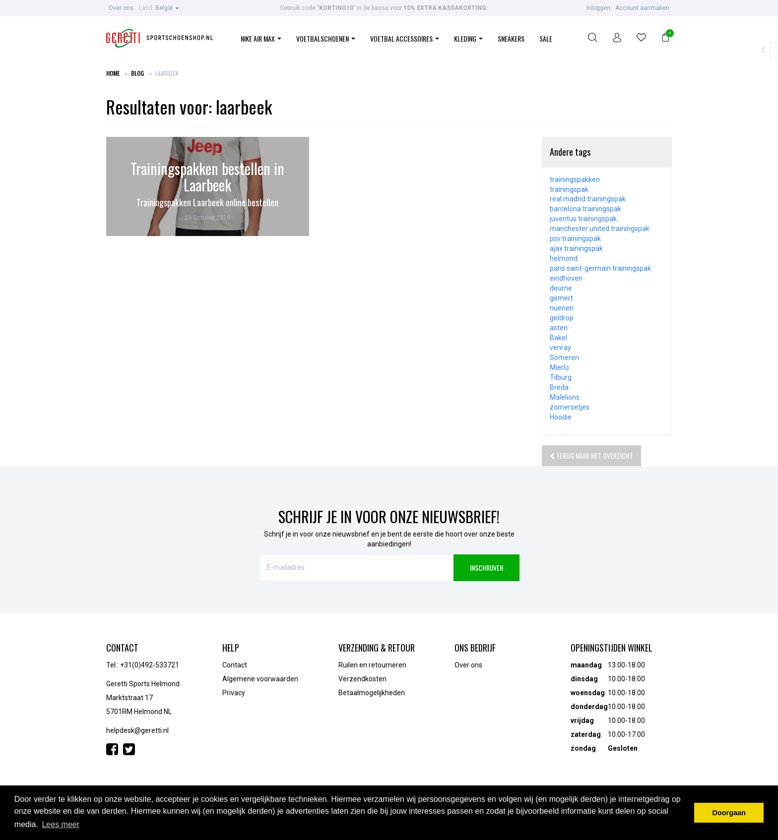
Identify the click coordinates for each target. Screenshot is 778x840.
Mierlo (559, 367)
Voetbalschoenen (325, 38)
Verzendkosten (362, 679)
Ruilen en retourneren (372, 665)
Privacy (233, 693)
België (159, 7)
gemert (561, 298)
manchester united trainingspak (599, 229)
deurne (561, 288)
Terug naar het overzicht (591, 455)
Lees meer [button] (60, 824)
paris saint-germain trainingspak (600, 268)
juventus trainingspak (583, 219)
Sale (545, 38)
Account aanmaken (642, 7)
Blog (137, 73)
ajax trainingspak (576, 248)
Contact (234, 665)
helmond (564, 258)
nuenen (562, 308)
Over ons (121, 7)
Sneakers (511, 38)
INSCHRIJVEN (486, 567)
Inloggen (598, 7)
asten (559, 328)
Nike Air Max (261, 38)
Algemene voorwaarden (260, 679)
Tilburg (561, 377)
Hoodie (561, 417)
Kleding (468, 38)
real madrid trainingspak (588, 199)
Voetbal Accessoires (404, 38)
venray (560, 348)
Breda (559, 387)
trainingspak (569, 189)
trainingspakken (575, 179)
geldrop (562, 318)
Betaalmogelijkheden (371, 693)
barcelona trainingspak (585, 209)
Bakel (558, 338)
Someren (564, 357)
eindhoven (566, 278)
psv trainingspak (575, 238)
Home (113, 73)
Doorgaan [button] (729, 813)
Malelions (565, 397)
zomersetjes (569, 407)
